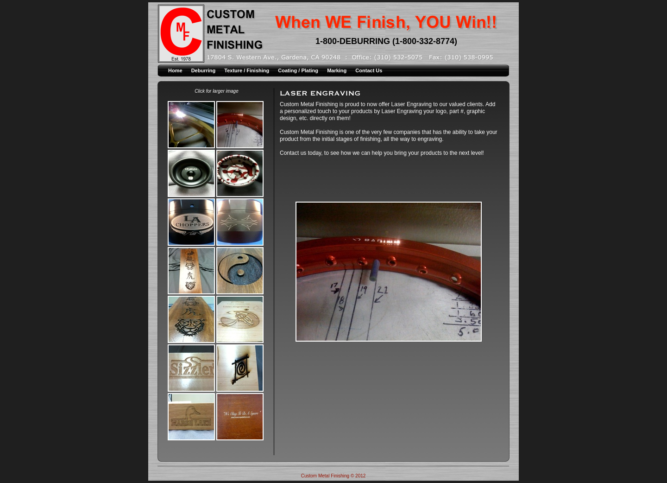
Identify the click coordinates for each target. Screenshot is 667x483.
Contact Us (368, 70)
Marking (337, 70)
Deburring (204, 70)
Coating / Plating (299, 70)
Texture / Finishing (247, 70)
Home (176, 70)
